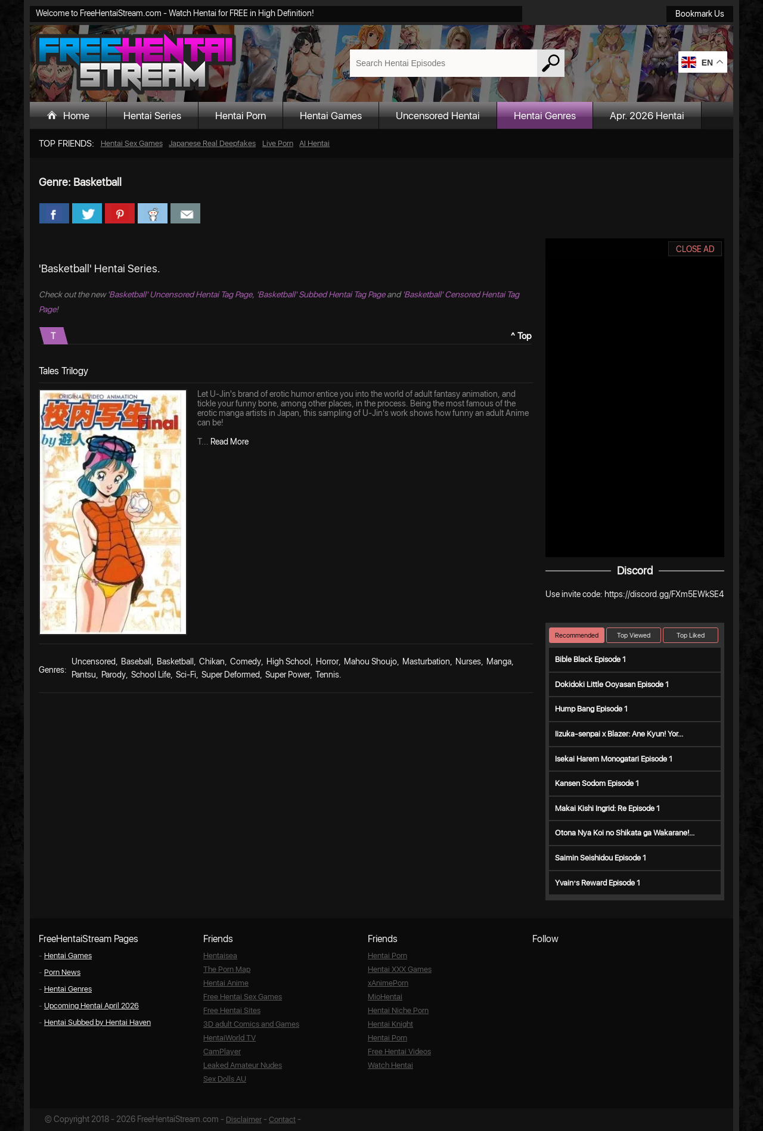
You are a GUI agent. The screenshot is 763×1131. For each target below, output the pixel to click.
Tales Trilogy (63, 371)
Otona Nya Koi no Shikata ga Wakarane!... (624, 832)
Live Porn (277, 143)
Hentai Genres (545, 116)
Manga (498, 661)
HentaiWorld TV (229, 1037)
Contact (282, 1119)
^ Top (521, 336)
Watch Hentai (390, 1065)
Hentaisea (220, 955)
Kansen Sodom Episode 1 (597, 783)
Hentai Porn (240, 116)
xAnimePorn (388, 982)
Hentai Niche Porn (398, 1010)
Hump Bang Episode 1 (591, 708)
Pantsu (84, 674)
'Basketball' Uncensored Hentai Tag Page (179, 294)
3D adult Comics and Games (251, 1024)
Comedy (245, 661)
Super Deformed (230, 674)
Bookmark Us (699, 13)
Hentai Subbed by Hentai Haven (97, 1022)
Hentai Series (152, 116)
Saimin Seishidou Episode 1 (600, 857)
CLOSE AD (695, 249)
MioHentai (385, 996)
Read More (229, 441)
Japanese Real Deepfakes (212, 143)
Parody (113, 674)
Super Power (287, 674)
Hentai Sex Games (132, 143)
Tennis (327, 674)
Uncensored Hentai (438, 116)
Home (76, 116)
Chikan (212, 661)
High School (288, 661)
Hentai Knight (390, 1024)
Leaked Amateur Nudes (242, 1065)
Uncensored (94, 661)
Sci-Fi (186, 674)
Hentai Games (331, 116)
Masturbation (426, 661)
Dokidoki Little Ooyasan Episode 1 (612, 684)
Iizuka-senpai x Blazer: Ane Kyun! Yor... (619, 733)
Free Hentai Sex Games (242, 996)
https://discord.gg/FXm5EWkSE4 (664, 594)
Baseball (136, 661)
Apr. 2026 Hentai (647, 116)
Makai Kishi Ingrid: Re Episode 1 (607, 808)
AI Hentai (314, 143)
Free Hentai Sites (231, 1010)
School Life (150, 674)
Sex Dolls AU (224, 1078)
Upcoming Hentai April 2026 (91, 1005)
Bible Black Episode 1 (590, 659)
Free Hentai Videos (399, 1051)
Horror (327, 661)
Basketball (175, 661)
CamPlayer (222, 1051)
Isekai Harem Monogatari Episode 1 (613, 758)
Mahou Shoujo (370, 661)
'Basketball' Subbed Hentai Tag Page (320, 294)
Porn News (62, 972)
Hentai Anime (226, 982)
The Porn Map (226, 969)
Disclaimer (244, 1119)
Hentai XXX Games (400, 969)
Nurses (468, 661)
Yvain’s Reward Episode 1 (597, 882)
